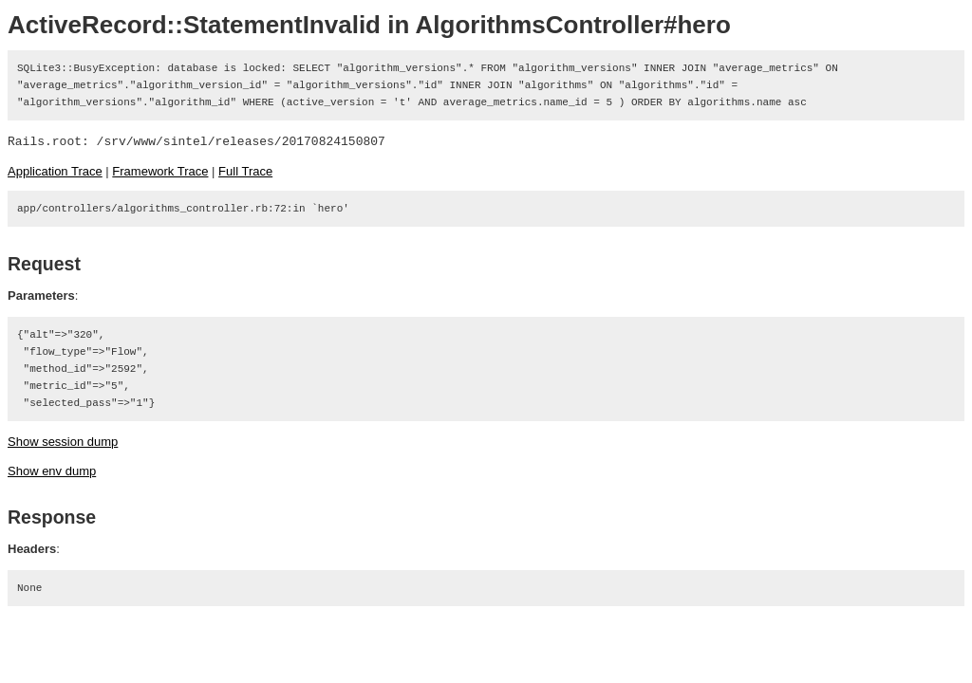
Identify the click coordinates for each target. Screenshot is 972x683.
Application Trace (55, 171)
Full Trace (245, 171)
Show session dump (63, 441)
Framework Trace (160, 171)
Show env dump (52, 471)
